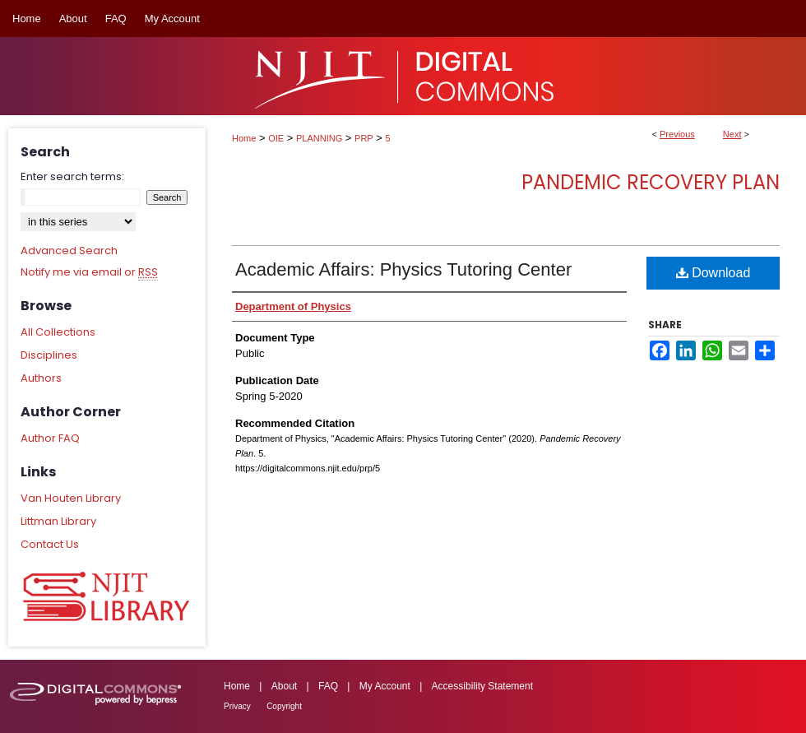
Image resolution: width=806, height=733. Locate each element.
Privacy (237, 706)
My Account (384, 686)
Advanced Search (69, 250)
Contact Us (50, 544)
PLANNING (319, 138)
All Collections (58, 332)
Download (713, 273)
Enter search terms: (72, 176)
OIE (276, 138)
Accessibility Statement (482, 686)
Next (732, 134)
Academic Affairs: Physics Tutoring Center (403, 269)
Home (244, 138)
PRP (363, 138)
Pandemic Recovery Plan (650, 182)
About (284, 686)
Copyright (284, 706)
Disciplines (49, 355)
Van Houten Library (71, 498)
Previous (677, 134)
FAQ (328, 686)
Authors (41, 378)
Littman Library (58, 521)
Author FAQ (50, 438)
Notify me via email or (89, 272)
